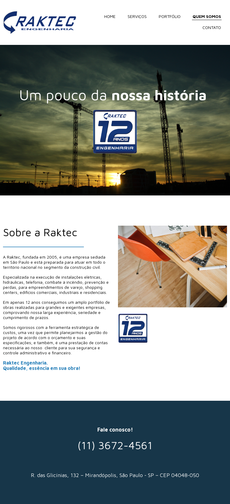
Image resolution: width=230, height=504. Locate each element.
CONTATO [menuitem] (211, 27)
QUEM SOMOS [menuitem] (207, 16)
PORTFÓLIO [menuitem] (170, 16)
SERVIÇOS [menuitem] (137, 16)
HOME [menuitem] (110, 16)
